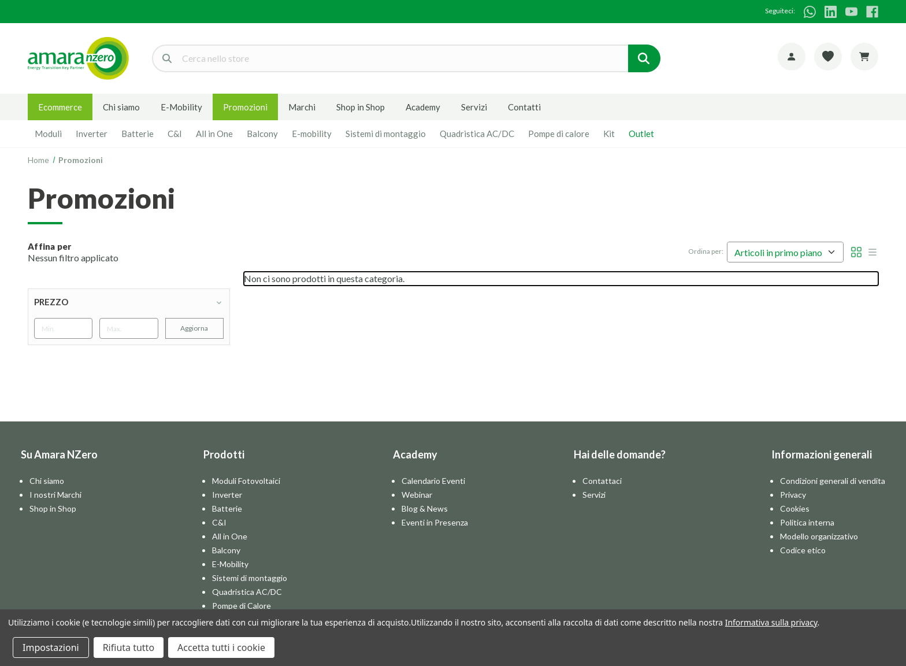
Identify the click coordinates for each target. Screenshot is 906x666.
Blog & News (425, 508)
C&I (175, 133)
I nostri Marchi (55, 495)
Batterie (137, 133)
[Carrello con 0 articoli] (864, 57)
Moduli (48, 133)
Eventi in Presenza (435, 522)
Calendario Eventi (433, 481)
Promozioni (245, 107)
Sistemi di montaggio (386, 133)
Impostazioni (51, 647)
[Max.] (128, 328)
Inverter (91, 133)
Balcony (262, 133)
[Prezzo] (129, 302)
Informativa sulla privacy (771, 622)
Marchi (301, 107)
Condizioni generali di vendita (832, 481)
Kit (609, 133)
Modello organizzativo (819, 536)
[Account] (791, 57)
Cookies (795, 508)
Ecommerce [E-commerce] (60, 107)
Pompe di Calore (241, 605)
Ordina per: (705, 251)
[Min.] (63, 328)
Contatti (524, 107)
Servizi (474, 107)
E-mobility (312, 133)
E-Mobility (181, 107)
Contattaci (602, 481)
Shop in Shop (360, 107)
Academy (423, 107)
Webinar (417, 495)
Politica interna (807, 522)
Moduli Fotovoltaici (246, 481)
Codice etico (803, 550)
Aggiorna (194, 328)
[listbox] (785, 252)
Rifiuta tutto (128, 647)
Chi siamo (121, 107)
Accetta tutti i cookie (221, 647)
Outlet (641, 133)
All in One (214, 133)
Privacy (793, 495)
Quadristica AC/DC (477, 133)
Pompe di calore (558, 133)
